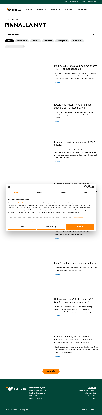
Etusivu (7, 19)
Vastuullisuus (69, 10)
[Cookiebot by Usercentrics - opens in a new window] (85, 186)
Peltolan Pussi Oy (35, 398)
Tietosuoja (92, 388)
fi (95, 9)
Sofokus (93, 410)
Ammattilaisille (42, 10)
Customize (51, 227)
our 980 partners (20, 203)
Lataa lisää (51, 371)
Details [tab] (39, 192)
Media (67, 1)
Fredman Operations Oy (38, 390)
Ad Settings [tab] (62, 192)
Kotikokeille (29, 10)
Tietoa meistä (82, 10)
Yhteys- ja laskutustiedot (87, 390)
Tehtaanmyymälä (74, 1)
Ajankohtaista (56, 10)
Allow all (80, 227)
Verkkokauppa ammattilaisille (89, 1)
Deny (22, 227)
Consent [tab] (17, 192)
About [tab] (84, 192)
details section (77, 217)
